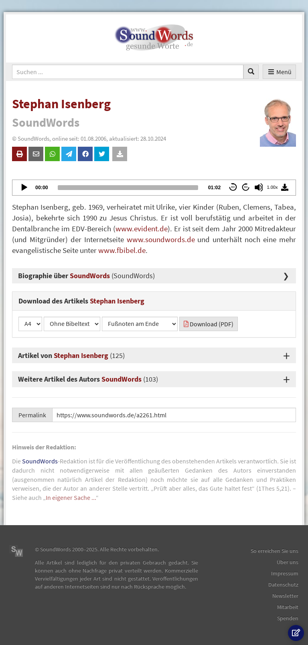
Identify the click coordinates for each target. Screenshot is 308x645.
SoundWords (121, 379)
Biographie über (86, 275)
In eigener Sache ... (71, 497)
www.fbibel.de (122, 250)
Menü (279, 72)
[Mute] (259, 187)
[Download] (285, 187)
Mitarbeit (287, 607)
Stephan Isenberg (81, 355)
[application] (154, 188)
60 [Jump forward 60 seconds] (246, 187)
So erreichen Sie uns (274, 550)
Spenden (287, 618)
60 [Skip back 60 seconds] (233, 187)
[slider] (128, 187)
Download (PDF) (208, 324)
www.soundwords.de (161, 239)
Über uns (287, 562)
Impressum (284, 573)
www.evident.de (142, 228)
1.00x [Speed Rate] (272, 187)
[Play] (24, 187)
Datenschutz (283, 584)
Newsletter (285, 595)
